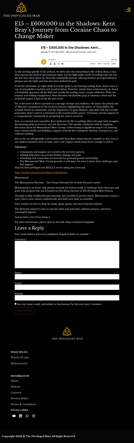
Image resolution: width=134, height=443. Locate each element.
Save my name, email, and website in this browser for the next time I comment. (59, 304)
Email (19, 283)
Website (19, 294)
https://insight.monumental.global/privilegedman (41, 172)
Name (19, 273)
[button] (128, 9)
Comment (21, 239)
